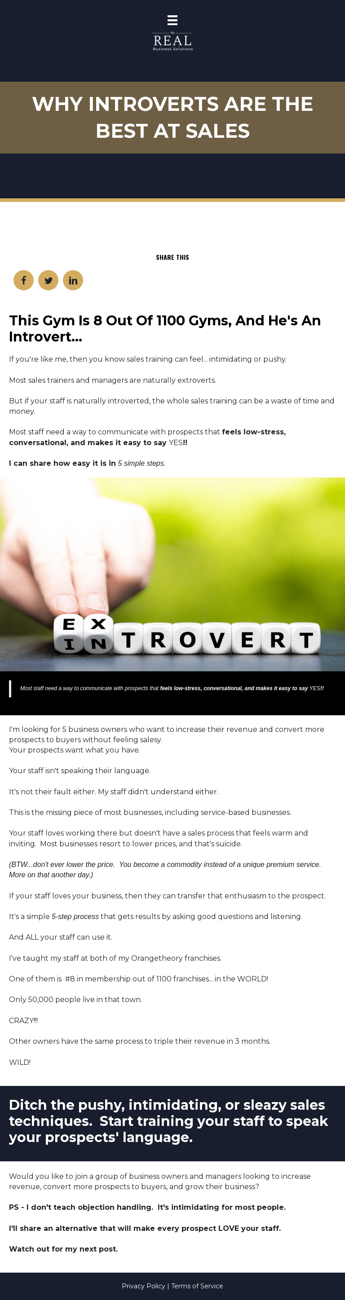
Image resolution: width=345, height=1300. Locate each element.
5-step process (75, 916)
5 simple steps (141, 463)
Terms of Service (197, 1286)
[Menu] (172, 20)
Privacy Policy (144, 1286)
